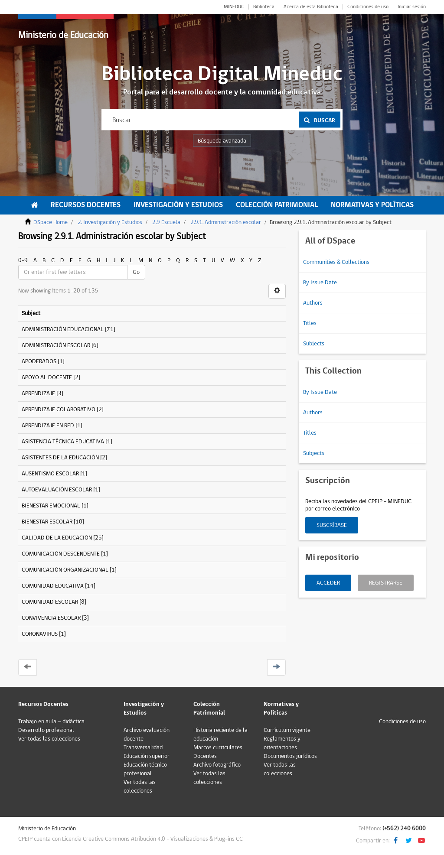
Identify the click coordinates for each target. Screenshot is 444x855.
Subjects (313, 343)
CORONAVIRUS (40, 634)
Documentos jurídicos (290, 756)
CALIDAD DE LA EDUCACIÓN (57, 537)
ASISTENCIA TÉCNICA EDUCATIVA (63, 441)
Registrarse (385, 583)
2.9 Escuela (166, 222)
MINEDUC (234, 7)
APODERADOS (39, 361)
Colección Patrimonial (277, 205)
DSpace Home (50, 222)
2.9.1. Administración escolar (225, 222)
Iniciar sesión (412, 7)
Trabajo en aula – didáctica (51, 721)
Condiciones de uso (367, 7)
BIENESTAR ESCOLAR (47, 521)
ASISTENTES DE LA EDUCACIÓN (60, 457)
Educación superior (147, 756)
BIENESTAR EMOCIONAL (51, 505)
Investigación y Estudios (178, 205)
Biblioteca (263, 7)
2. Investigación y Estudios (110, 222)
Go (136, 272)
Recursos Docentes (86, 205)
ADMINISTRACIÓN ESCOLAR (56, 345)
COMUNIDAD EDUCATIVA (53, 586)
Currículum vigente (287, 730)
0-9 (23, 260)
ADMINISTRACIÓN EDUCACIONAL (63, 329)
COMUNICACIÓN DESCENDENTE (61, 553)
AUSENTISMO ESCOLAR (50, 473)
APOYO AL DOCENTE (47, 377)
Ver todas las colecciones (49, 739)
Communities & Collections (336, 262)
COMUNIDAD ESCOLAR (50, 602)
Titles (310, 323)
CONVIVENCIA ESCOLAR (51, 618)
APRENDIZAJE (38, 393)
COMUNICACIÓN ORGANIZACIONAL (65, 570)
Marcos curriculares (217, 747)
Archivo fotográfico (217, 765)
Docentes (205, 756)
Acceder (328, 583)
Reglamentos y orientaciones (282, 743)
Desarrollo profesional (46, 730)
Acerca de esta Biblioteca (311, 7)
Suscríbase (332, 525)
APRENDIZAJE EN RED (48, 425)
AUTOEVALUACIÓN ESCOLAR (57, 489)
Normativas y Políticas (372, 205)
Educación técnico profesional (145, 769)
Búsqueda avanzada (222, 141)
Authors (313, 303)
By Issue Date (320, 282)
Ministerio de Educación (63, 35)
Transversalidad (143, 747)
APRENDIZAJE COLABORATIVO (58, 409)
